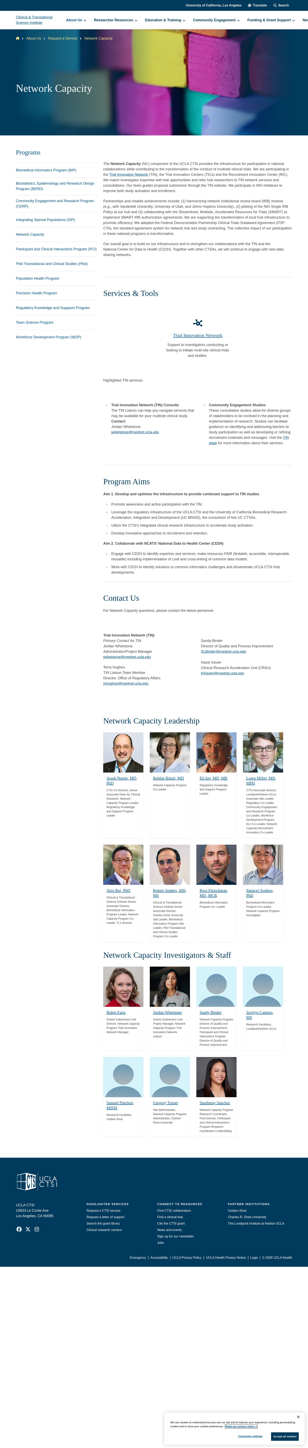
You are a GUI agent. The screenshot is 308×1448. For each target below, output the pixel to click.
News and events (169, 1230)
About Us (33, 38)
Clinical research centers (104, 1230)
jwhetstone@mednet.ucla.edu (135, 432)
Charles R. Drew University (247, 1217)
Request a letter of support (105, 1217)
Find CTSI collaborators (174, 1210)
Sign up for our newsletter (175, 1236)
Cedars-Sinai (237, 1210)
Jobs (160, 1242)
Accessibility (159, 1257)
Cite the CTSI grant (171, 1223)
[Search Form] (281, 5)
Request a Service (63, 38)
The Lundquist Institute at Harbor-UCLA (256, 1223)
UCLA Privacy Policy (187, 1257)
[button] (257, 5)
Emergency (138, 1257)
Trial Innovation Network (128, 175)
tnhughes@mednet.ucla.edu (125, 684)
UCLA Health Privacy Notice (226, 1257)
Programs (28, 152)
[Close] (298, 1439)
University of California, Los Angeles (214, 5)
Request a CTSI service (103, 1210)
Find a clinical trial (170, 1217)
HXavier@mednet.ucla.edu (222, 673)
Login (254, 1257)
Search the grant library (103, 1223)
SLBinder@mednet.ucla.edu (223, 652)
